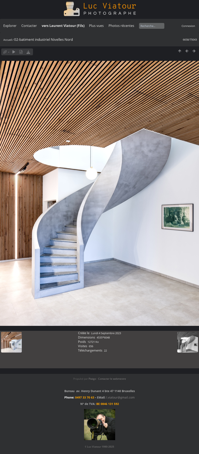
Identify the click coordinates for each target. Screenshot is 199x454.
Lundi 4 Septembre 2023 (106, 333)
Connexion (188, 26)
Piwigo (92, 379)
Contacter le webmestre (112, 379)
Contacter (29, 25)
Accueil (7, 40)
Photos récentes (121, 25)
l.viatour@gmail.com (120, 397)
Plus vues (96, 25)
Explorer (10, 25)
